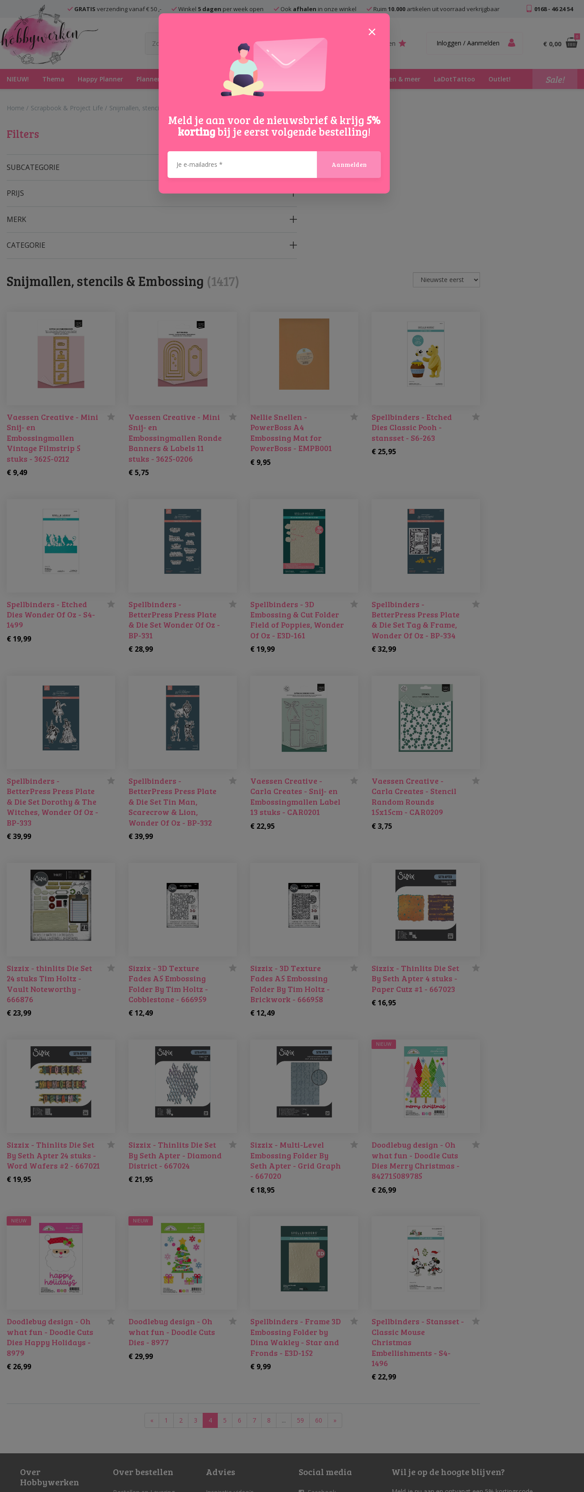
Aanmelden (349, 119)
